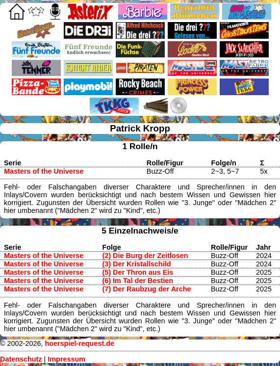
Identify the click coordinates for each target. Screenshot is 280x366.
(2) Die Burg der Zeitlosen (145, 256)
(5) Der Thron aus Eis (138, 272)
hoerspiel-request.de (79, 343)
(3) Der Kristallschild (136, 264)
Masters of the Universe (43, 171)
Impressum (66, 359)
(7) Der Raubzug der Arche (146, 289)
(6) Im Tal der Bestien (137, 281)
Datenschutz (21, 359)
